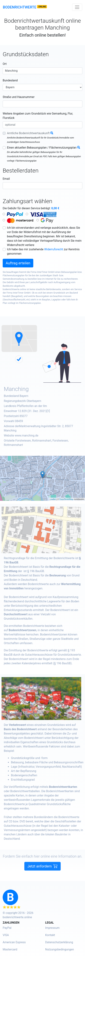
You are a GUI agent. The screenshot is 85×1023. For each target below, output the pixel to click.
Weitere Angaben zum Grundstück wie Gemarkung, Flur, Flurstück (38, 116)
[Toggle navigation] (77, 7)
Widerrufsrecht (53, 249)
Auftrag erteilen (18, 263)
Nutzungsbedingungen (59, 949)
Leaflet (53, 499)
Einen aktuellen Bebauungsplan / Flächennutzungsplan (41, 147)
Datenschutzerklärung (59, 942)
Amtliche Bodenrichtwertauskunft (28, 133)
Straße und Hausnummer (19, 97)
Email (6, 178)
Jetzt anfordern (42, 874)
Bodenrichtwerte (19, 7)
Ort (5, 64)
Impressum (52, 928)
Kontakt (50, 935)
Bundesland (10, 80)
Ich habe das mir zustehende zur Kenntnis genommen (43, 251)
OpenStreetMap (66, 499)
